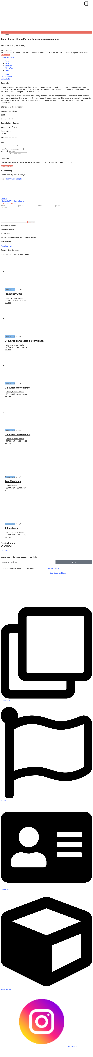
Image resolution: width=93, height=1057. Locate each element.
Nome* (3, 149)
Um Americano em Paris (17, 392)
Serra (8, 302)
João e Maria (11, 532)
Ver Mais (8, 307)
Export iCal (5, 79)
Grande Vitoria (17, 302)
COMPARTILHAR (7, 57)
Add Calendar (7, 76)
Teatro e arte (10, 294)
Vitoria (8, 349)
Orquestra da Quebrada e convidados (24, 345)
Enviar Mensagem (8, 204)
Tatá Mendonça (13, 485)
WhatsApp (9, 68)
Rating (3, 142)
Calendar (5, 74)
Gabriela (4, 200)
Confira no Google (14, 180)
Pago (3, 250)
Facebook (9, 63)
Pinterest (8, 66)
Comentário (5, 160)
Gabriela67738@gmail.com (13, 202)
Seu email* (4, 151)
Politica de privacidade (57, 577)
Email (7, 70)
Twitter (7, 61)
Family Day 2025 (13, 298)
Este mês (8, 250)
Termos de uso (53, 573)
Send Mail (34, 226)
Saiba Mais (5, 55)
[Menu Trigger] (86, 4)
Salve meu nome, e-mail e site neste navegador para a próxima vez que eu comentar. (37, 163)
